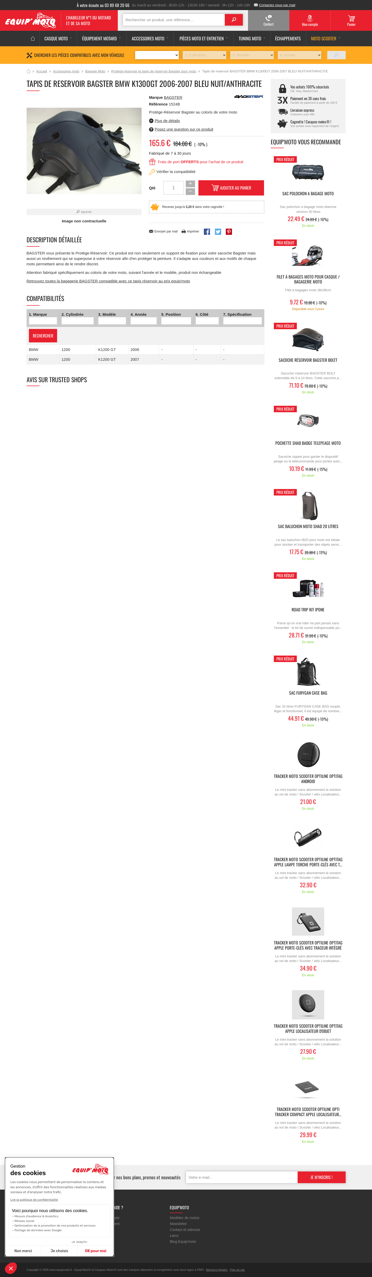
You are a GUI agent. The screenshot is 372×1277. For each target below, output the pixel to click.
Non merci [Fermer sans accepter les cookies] (23, 1251)
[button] (11, 1268)
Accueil (28, 71)
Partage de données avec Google (38, 1230)
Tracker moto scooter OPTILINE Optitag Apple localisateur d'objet (308, 1029)
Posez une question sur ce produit (184, 129)
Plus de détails (167, 120)
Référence (159, 104)
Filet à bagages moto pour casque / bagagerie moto (308, 279)
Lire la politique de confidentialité (34, 1199)
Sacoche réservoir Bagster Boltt (308, 360)
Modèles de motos (184, 1218)
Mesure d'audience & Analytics (36, 1216)
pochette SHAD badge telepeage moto (308, 443)
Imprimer (193, 231)
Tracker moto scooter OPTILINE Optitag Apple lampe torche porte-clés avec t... (308, 862)
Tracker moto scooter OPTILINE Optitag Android (308, 779)
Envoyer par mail (166, 231)
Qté (152, 188)
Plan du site (237, 1269)
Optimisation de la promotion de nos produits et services (55, 1225)
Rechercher (43, 336)
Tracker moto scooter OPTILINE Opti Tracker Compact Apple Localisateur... (308, 1112)
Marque (156, 97)
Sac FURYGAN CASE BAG (308, 693)
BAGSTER (173, 97)
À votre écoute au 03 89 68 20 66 (103, 5)
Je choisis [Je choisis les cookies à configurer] (59, 1251)
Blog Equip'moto (183, 1242)
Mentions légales (217, 1269)
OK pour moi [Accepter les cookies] (95, 1251)
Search (234, 20)
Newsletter (178, 1224)
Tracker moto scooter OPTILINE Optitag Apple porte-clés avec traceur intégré (308, 945)
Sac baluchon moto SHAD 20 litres (308, 526)
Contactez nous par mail (277, 5)
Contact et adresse (185, 1230)
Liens (174, 1236)
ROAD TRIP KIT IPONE (308, 610)
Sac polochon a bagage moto (308, 194)
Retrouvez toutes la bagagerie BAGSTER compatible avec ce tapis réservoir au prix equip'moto (108, 281)
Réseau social (24, 1221)
